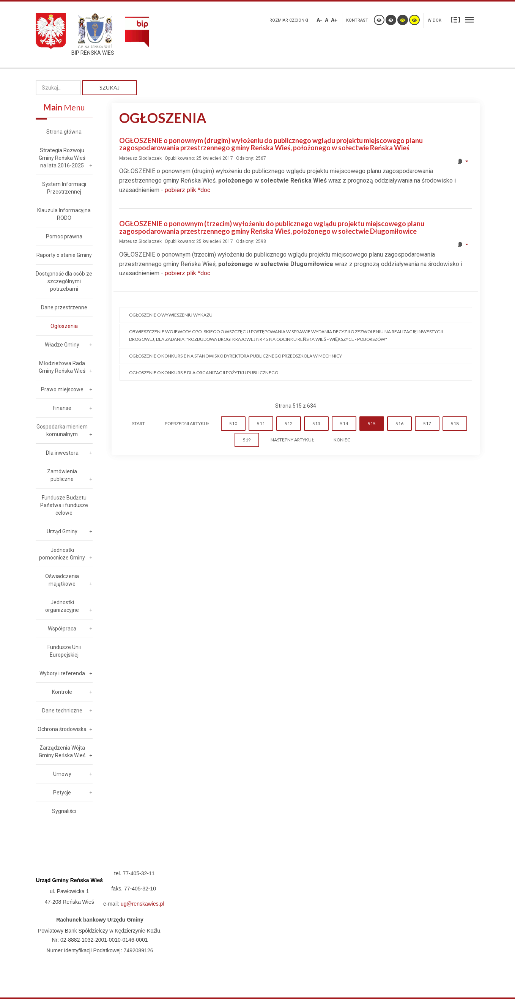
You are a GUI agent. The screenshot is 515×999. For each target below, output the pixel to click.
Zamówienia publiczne (62, 475)
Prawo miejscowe (62, 389)
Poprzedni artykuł (187, 423)
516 (399, 423)
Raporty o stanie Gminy (64, 255)
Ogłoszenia (64, 326)
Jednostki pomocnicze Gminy (62, 554)
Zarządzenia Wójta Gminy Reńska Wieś (62, 751)
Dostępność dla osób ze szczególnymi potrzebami (64, 281)
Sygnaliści (64, 811)
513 (316, 423)
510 (233, 423)
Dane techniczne (62, 710)
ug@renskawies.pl (142, 904)
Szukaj (109, 87)
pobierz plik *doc (187, 190)
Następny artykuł (292, 440)
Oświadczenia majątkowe (62, 580)
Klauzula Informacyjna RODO (64, 214)
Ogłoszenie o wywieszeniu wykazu (171, 315)
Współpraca (62, 629)
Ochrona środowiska (62, 729)
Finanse (62, 408)
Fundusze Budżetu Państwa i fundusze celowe (64, 505)
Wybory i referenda (62, 673)
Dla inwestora (62, 453)
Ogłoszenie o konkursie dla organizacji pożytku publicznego (203, 372)
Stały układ (455, 19)
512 (289, 423)
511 (261, 423)
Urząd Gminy (62, 531)
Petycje (62, 792)
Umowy (62, 774)
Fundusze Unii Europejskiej (64, 651)
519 (247, 440)
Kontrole (62, 692)
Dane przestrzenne (64, 307)
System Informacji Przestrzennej (64, 188)
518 (455, 423)
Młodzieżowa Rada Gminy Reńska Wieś (62, 367)
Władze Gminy (62, 345)
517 (427, 423)
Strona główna (64, 132)
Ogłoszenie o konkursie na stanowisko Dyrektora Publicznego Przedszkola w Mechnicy (235, 356)
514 (344, 423)
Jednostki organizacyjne (62, 606)
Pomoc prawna (64, 236)
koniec (342, 440)
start (138, 423)
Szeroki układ (469, 19)
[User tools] (462, 161)
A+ (334, 20)
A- (319, 20)
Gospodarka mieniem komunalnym (62, 430)
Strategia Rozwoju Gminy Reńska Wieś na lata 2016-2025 (62, 158)
